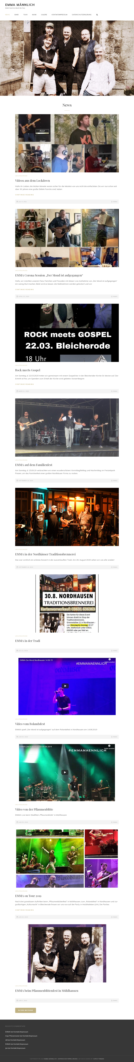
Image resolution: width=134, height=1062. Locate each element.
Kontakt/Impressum (59, 15)
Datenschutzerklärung (81, 15)
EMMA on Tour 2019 (28, 896)
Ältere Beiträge (25, 1010)
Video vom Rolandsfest (30, 724)
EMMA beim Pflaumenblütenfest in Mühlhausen (46, 991)
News (7, 15)
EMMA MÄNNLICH (20, 5)
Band (17, 15)
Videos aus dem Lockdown (32, 180)
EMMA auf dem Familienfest (33, 465)
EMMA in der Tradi (27, 641)
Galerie (44, 15)
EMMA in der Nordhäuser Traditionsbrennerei (45, 554)
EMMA (115, 201)
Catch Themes (98, 1059)
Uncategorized (21, 176)
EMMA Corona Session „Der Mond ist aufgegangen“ (49, 275)
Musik (34, 15)
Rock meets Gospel (27, 370)
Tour (25, 15)
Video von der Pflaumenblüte (34, 809)
